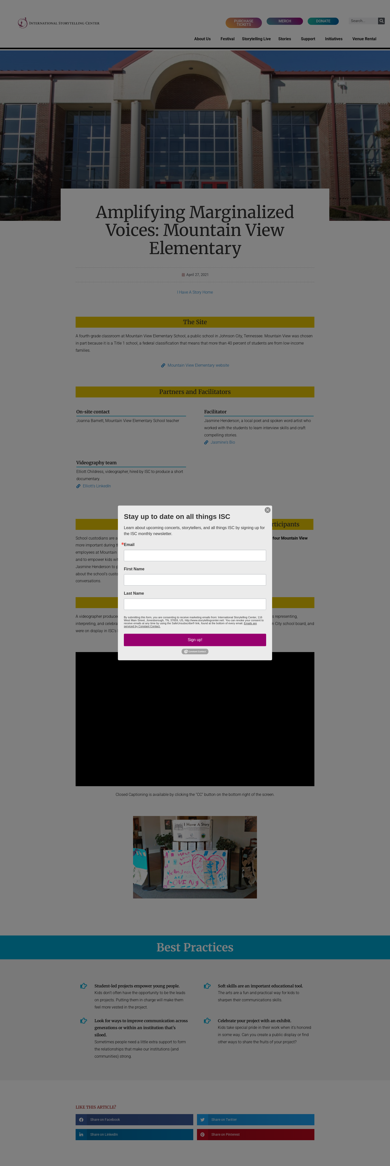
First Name (134, 569)
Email (129, 545)
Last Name (134, 593)
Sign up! (195, 640)
